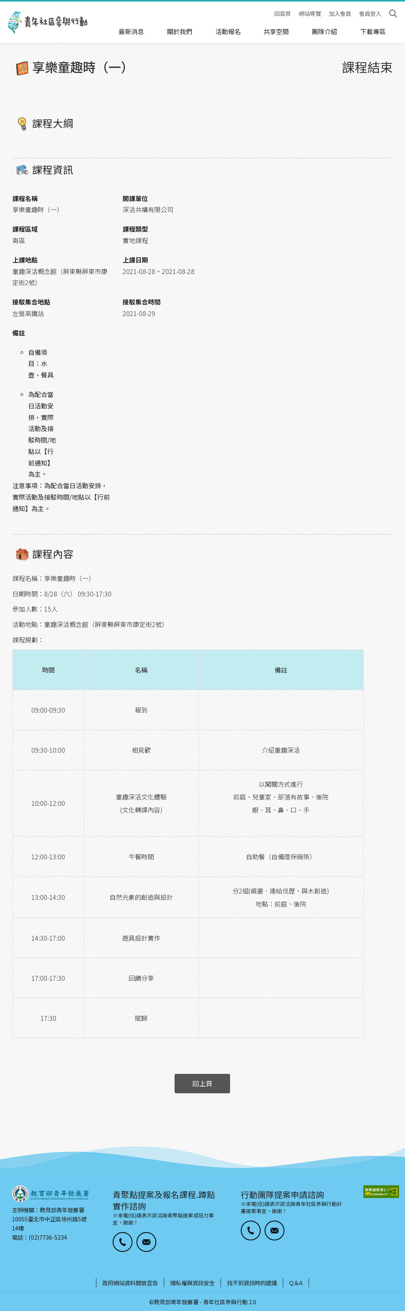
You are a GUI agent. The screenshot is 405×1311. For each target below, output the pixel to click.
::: (2, 5)
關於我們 (179, 31)
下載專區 (373, 31)
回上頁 (202, 1083)
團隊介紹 (324, 31)
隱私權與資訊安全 (192, 1282)
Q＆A (296, 1282)
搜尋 (393, 13)
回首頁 (282, 13)
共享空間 (276, 31)
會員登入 (370, 13)
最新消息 (131, 31)
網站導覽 (310, 13)
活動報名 (228, 31)
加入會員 (340, 13)
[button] (122, 1242)
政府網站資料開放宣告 (130, 1282)
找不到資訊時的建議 (252, 1282)
